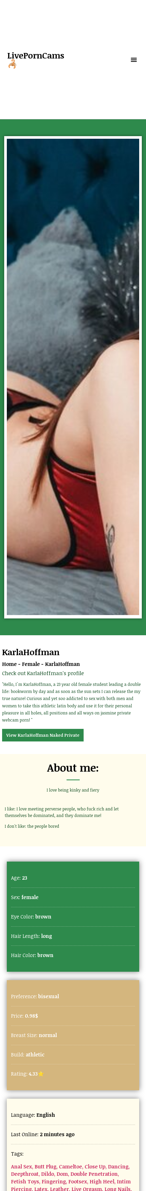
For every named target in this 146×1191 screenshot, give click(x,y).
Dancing (118, 1166)
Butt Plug (45, 1166)
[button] (134, 60)
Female (31, 663)
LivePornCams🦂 (35, 59)
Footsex (77, 1181)
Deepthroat (25, 1173)
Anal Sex (21, 1166)
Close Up (95, 1166)
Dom (62, 1173)
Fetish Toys (25, 1181)
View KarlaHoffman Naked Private (42, 735)
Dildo (47, 1173)
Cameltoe (70, 1166)
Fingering (54, 1181)
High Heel (102, 1181)
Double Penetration (94, 1173)
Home (9, 663)
